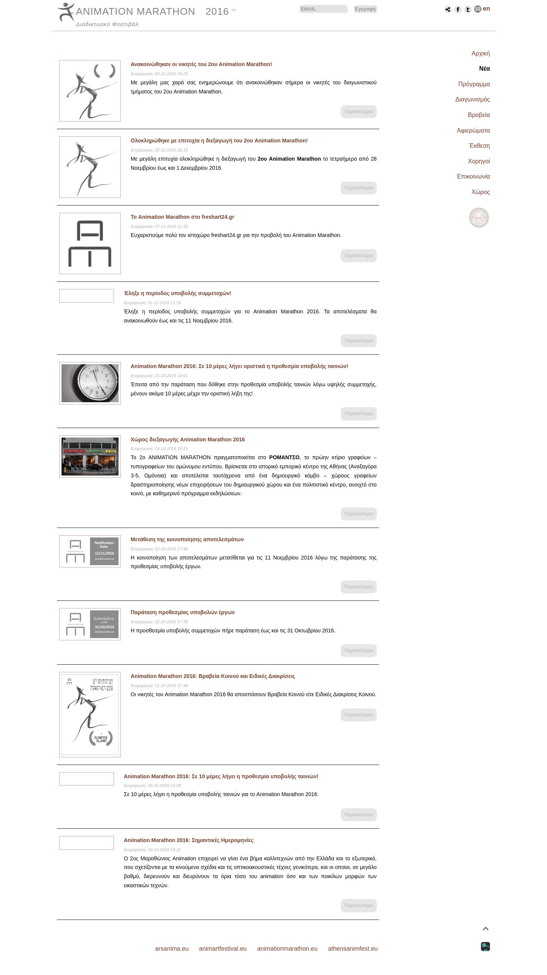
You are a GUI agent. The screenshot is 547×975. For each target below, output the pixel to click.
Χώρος (480, 192)
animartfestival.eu (223, 948)
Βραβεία (479, 115)
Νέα (484, 68)
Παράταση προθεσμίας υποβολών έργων (183, 612)
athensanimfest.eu (353, 948)
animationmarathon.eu (287, 948)
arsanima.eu (172, 948)
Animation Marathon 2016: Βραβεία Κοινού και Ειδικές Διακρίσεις (213, 676)
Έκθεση (479, 145)
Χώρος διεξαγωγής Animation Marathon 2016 (188, 439)
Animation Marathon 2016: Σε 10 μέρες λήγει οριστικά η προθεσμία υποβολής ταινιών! (239, 366)
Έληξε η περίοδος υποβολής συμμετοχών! (177, 293)
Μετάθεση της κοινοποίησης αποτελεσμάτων (187, 539)
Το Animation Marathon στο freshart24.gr (182, 217)
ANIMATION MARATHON (136, 11)
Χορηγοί (479, 161)
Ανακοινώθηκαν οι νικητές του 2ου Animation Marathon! (201, 64)
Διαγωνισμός (472, 99)
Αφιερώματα (473, 130)
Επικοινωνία (473, 176)
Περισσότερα (359, 111)
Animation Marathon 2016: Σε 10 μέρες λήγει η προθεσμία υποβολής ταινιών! (221, 776)
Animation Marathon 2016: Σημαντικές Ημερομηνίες (189, 840)
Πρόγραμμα (474, 84)
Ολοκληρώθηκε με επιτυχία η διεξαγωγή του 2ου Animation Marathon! (219, 140)
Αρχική (480, 53)
